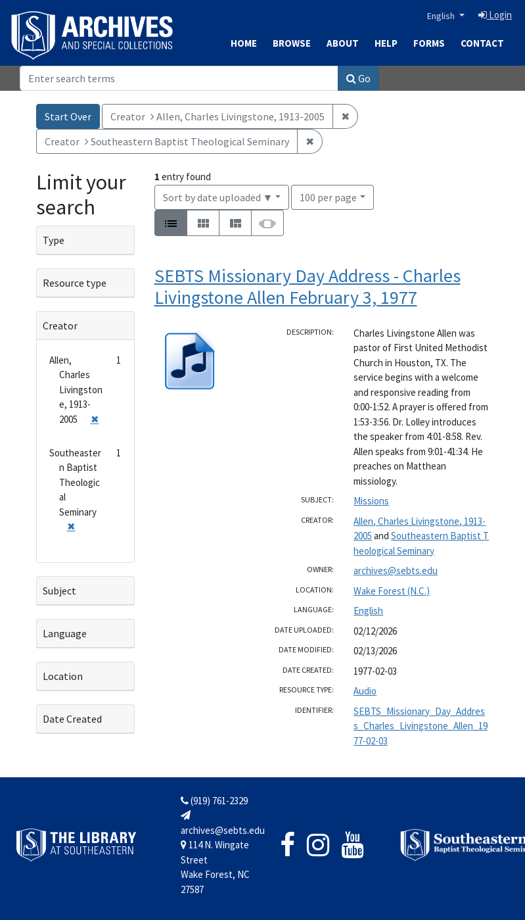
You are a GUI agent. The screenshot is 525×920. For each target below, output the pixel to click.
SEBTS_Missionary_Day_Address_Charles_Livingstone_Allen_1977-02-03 (421, 726)
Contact (482, 43)
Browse (292, 43)
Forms (429, 43)
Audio (365, 691)
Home (244, 43)
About (343, 43)
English (442, 16)
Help (386, 43)
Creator (60, 325)
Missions (371, 501)
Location (63, 676)
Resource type (74, 282)
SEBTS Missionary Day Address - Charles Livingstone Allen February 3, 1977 (307, 287)
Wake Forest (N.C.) (392, 591)
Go (358, 78)
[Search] (179, 78)
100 (328, 196)
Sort (218, 197)
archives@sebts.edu (396, 570)
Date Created (72, 718)
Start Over (68, 116)
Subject (59, 590)
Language (65, 633)
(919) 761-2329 (214, 800)
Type (53, 240)
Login (495, 15)
